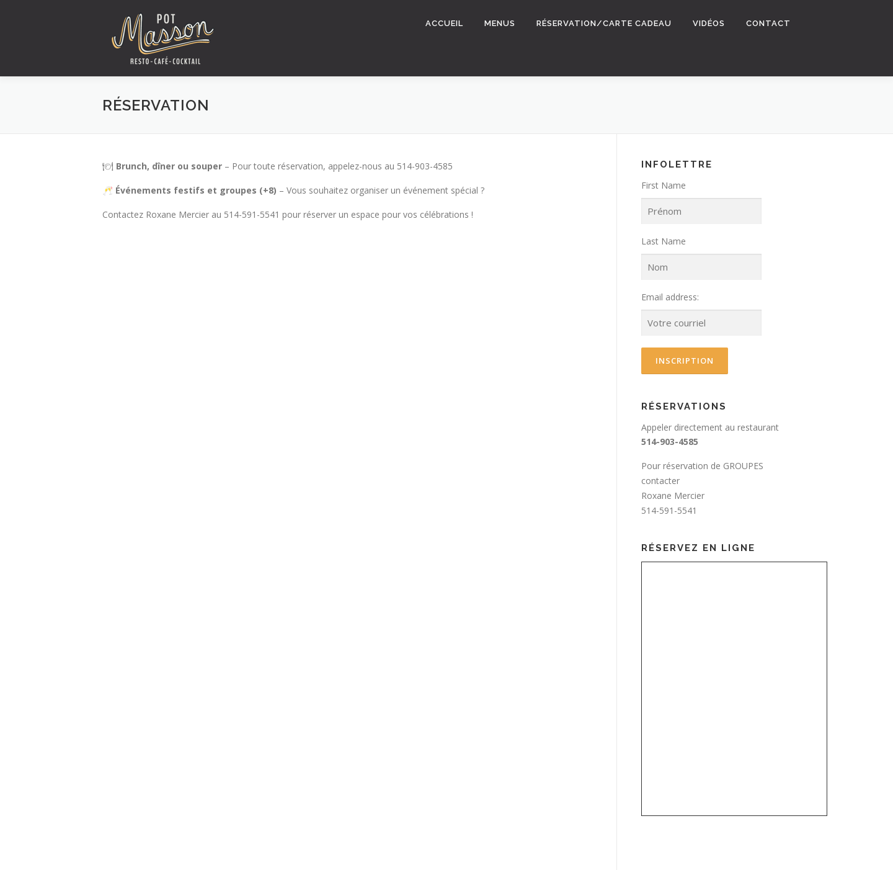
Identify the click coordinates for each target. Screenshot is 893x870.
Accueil (444, 23)
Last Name (663, 241)
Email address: (670, 297)
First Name (663, 185)
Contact (768, 23)
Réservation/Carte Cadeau (604, 23)
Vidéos (709, 23)
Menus (499, 23)
